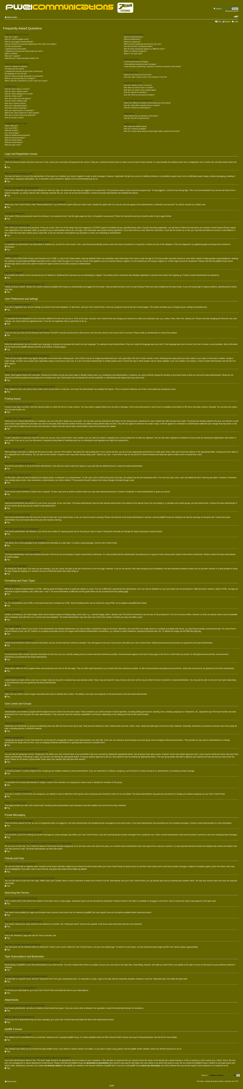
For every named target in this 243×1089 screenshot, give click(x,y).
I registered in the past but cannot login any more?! (24, 51)
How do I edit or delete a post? (16, 91)
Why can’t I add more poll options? (18, 98)
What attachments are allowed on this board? (141, 116)
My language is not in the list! (16, 73)
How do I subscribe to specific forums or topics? (142, 105)
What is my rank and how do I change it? (20, 78)
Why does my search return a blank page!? (140, 90)
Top (8, 167)
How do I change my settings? (16, 66)
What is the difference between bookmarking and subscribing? (147, 103)
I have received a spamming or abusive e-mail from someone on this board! (152, 66)
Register (227, 21)
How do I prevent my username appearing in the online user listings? (30, 44)
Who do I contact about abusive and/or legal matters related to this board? (152, 131)
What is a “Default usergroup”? (135, 51)
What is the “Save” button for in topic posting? (22, 113)
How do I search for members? (135, 92)
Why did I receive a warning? (16, 108)
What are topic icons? (13, 145)
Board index (12, 17)
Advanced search (231, 11)
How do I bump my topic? (14, 117)
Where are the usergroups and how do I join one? (142, 44)
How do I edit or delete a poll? (16, 101)
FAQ (219, 21)
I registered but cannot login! (15, 49)
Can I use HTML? (11, 128)
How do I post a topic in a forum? (17, 89)
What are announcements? (15, 138)
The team (200, 1081)
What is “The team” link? (133, 54)
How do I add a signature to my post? (19, 94)
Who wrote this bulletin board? (135, 126)
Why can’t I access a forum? (15, 103)
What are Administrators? (133, 37)
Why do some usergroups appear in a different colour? (144, 49)
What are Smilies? (11, 130)
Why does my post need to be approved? (20, 115)
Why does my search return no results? (138, 87)
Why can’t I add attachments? (16, 106)
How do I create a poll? (13, 96)
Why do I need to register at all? (17, 39)
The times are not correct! (14, 69)
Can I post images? (12, 133)
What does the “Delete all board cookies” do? (22, 58)
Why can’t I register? (12, 56)
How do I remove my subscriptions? (137, 108)
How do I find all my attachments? (136, 118)
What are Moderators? (132, 39)
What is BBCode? (11, 126)
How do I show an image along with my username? (24, 76)
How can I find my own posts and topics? (139, 95)
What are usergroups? (132, 42)
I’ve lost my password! (13, 46)
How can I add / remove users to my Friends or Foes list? (145, 77)
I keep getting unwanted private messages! (140, 64)
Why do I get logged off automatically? (19, 42)
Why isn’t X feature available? (135, 129)
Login (236, 21)
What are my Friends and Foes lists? (138, 75)
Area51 (140, 1049)
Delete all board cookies (214, 1081)
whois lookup (175, 1060)
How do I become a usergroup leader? (138, 46)
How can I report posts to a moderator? (19, 110)
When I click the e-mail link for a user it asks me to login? (26, 81)
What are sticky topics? (13, 140)
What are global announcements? (17, 135)
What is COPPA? (11, 54)
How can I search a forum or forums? (138, 85)
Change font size (236, 16)
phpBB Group (73, 1037)
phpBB (111, 1085)
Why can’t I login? (11, 37)
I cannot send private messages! (136, 62)
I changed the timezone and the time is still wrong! (23, 71)
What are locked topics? (14, 142)
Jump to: (204, 1075)
